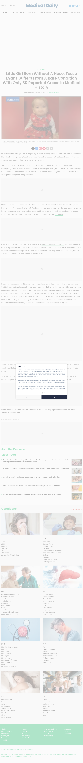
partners (29, 369)
